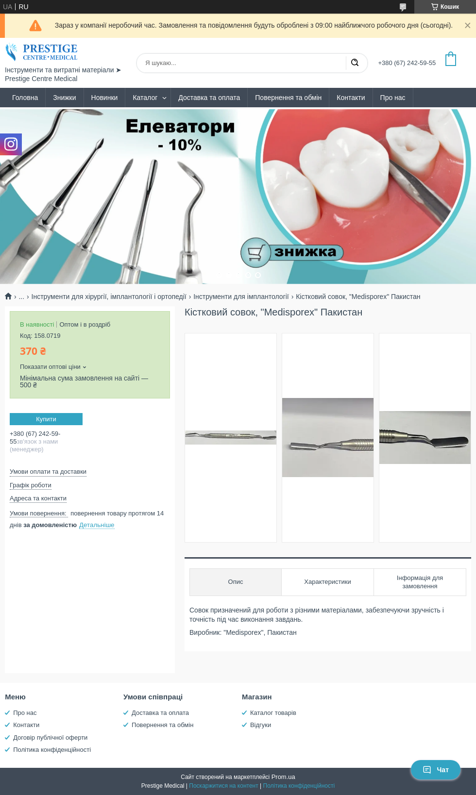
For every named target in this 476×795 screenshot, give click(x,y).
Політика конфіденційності (52, 749)
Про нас (393, 97)
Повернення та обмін (288, 97)
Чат (436, 769)
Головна (25, 97)
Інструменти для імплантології (241, 296)
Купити (46, 419)
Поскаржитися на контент (223, 785)
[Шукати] (354, 63)
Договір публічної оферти (50, 737)
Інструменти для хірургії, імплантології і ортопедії (109, 296)
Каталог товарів (273, 712)
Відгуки (260, 725)
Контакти (351, 97)
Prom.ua (283, 776)
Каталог (145, 97)
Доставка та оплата (209, 97)
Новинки (104, 97)
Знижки (64, 97)
